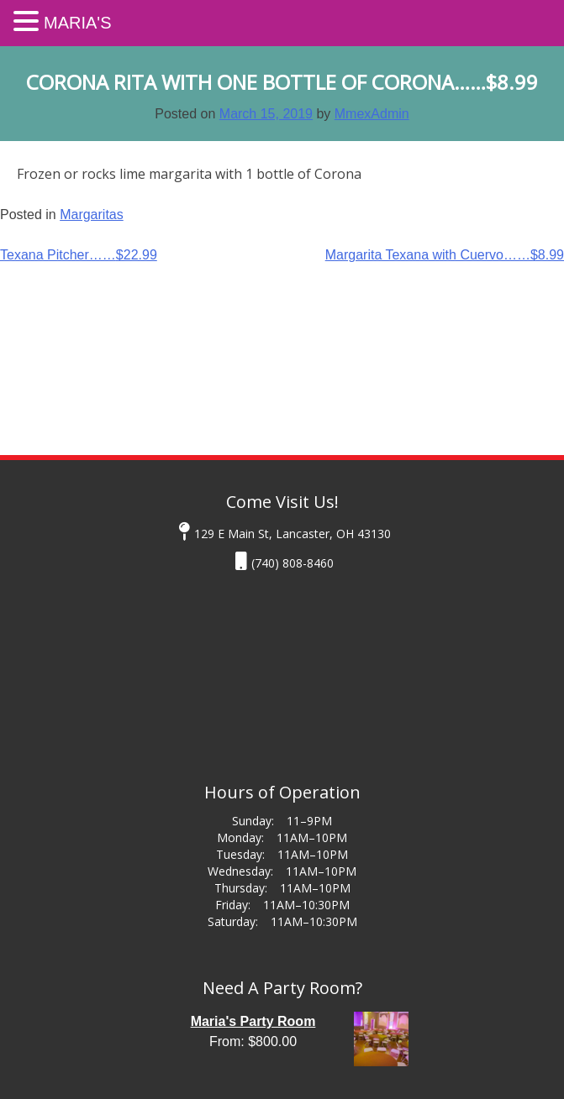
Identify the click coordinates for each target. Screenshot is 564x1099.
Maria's (78, 22)
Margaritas (92, 214)
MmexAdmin (372, 114)
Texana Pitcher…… (78, 255)
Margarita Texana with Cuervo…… (444, 255)
